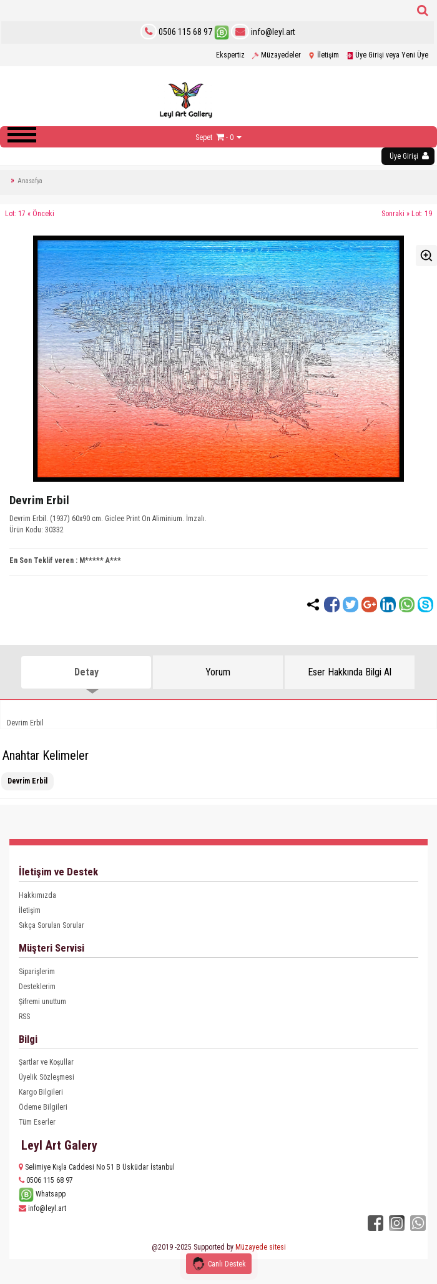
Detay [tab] (86, 672)
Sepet (203, 137)
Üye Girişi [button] (409, 156)
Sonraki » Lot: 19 (406, 213)
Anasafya (29, 180)
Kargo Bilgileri (41, 1092)
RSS (24, 1016)
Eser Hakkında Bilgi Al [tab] (349, 672)
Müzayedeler (276, 55)
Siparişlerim (37, 971)
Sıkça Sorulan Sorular (51, 925)
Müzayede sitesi (260, 1247)
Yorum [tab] (217, 672)
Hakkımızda (37, 895)
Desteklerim (37, 986)
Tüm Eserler (37, 1122)
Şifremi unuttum (42, 1001)
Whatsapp (42, 1194)
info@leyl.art (263, 32)
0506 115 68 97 (185, 32)
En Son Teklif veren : (43, 560)
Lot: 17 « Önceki (29, 213)
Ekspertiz (230, 55)
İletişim (323, 55)
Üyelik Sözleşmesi (46, 1077)
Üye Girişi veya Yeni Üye (387, 55)
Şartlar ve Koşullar (46, 1062)
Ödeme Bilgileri (43, 1107)
